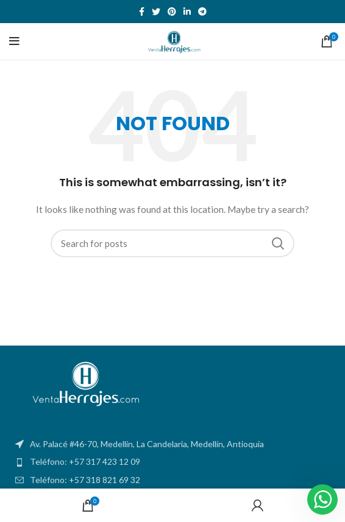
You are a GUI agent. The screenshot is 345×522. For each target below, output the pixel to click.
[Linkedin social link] (187, 11)
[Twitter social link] (156, 11)
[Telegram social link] (202, 11)
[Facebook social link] (141, 11)
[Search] (172, 243)
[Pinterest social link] (172, 11)
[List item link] (172, 461)
